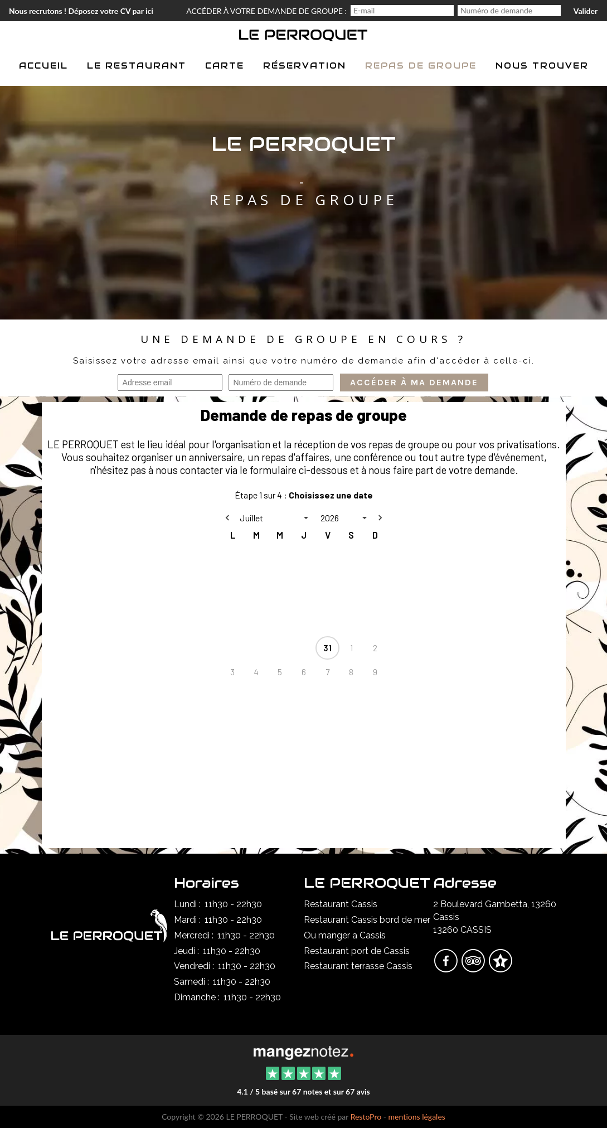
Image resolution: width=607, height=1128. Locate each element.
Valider (586, 11)
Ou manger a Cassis (345, 935)
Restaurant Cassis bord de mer (367, 919)
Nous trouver (542, 65)
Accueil (43, 65)
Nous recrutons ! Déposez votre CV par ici (81, 11)
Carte (224, 65)
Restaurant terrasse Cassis (358, 966)
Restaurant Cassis (340, 904)
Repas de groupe (421, 65)
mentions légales (417, 1116)
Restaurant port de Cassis (357, 951)
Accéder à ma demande (414, 382)
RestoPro (366, 1116)
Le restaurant (136, 65)
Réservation (304, 65)
